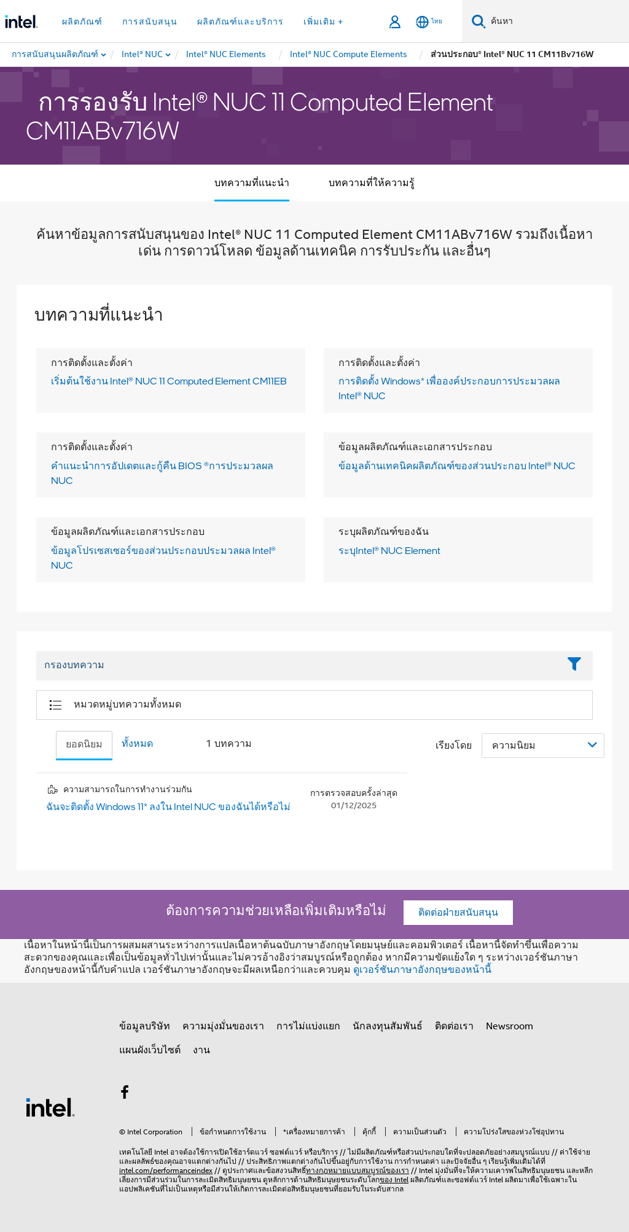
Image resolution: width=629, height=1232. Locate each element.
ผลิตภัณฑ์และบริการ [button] (240, 21)
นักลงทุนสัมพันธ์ (388, 1026)
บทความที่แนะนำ (251, 183)
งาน (201, 1050)
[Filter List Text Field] (297, 665)
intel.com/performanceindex (166, 1170)
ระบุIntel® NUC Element (389, 550)
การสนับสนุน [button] (150, 21)
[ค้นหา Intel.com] (557, 21)
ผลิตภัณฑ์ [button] (82, 21)
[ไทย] (429, 22)
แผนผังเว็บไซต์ (150, 1050)
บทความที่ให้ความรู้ (372, 183)
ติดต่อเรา (454, 1026)
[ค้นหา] (479, 21)
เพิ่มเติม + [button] (323, 21)
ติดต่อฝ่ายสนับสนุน (458, 912)
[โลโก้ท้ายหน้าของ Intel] (50, 1107)
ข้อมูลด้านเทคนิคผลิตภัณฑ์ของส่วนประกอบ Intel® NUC (457, 465)
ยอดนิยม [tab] (84, 744)
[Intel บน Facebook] (124, 1094)
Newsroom (509, 1026)
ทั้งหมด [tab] (137, 744)
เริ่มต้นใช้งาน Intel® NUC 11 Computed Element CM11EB (169, 381)
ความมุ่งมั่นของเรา (223, 1026)
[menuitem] (142, 55)
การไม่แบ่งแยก (308, 1026)
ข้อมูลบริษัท (144, 1026)
